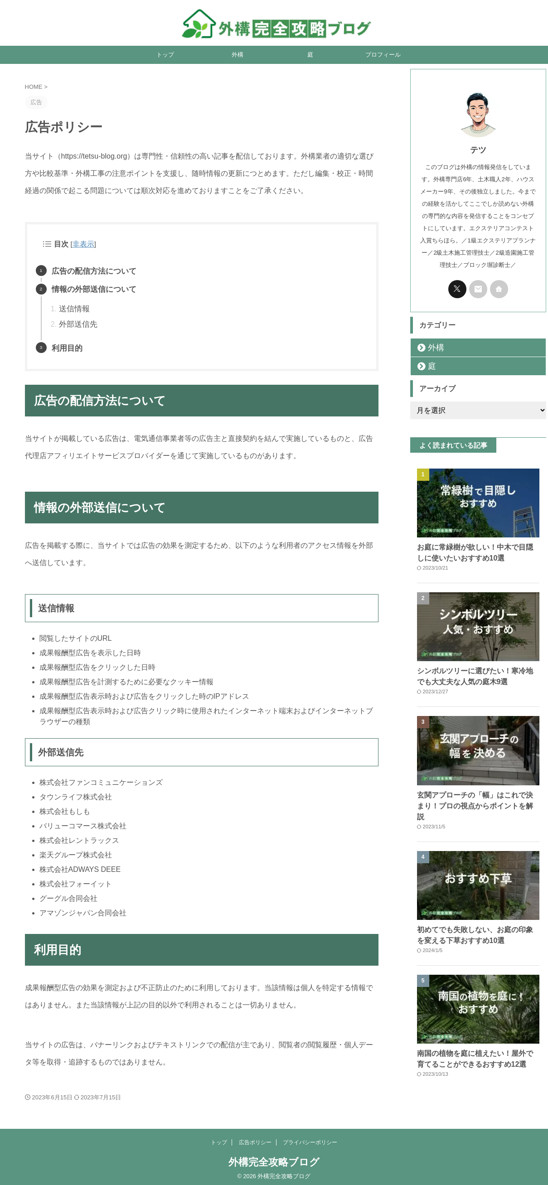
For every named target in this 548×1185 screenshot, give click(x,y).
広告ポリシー (255, 1138)
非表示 (83, 244)
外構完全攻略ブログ (274, 1158)
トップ (165, 54)
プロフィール (383, 54)
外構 (237, 54)
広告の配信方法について (91, 270)
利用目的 (66, 344)
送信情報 (73, 306)
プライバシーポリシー (310, 1138)
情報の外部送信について (91, 288)
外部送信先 (77, 321)
